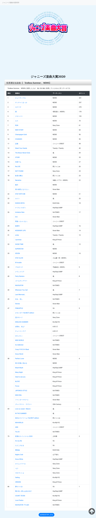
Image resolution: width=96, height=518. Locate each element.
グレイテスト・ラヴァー (23, 404)
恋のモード (19, 317)
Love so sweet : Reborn (23, 409)
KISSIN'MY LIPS (20, 230)
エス (16, 121)
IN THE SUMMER (20, 413)
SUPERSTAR (19, 249)
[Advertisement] (48, 61)
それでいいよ (19, 473)
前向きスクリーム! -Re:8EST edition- (27, 418)
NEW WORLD (19, 340)
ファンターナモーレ (22, 400)
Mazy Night (19, 372)
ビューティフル (20, 98)
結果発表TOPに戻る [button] (46, 515)
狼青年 (17, 226)
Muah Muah (19, 368)
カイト (17, 198)
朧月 (16, 185)
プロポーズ (19, 267)
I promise (18, 240)
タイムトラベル (20, 464)
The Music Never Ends (22, 153)
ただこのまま (19, 445)
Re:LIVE (17, 166)
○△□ (16, 468)
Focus (17, 386)
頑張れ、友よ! (20, 326)
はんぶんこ (19, 336)
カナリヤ (18, 107)
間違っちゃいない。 (22, 221)
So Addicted (19, 345)
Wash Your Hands (21, 148)
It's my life (18, 441)
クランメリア (19, 272)
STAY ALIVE (19, 258)
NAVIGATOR (19, 285)
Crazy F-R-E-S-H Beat (22, 349)
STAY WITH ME (20, 194)
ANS (16, 427)
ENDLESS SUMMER (21, 322)
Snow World (19, 354)
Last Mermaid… (20, 294)
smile (17, 235)
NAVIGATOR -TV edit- (22, 505)
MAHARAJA (19, 422)
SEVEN (17, 253)
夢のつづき (19, 486)
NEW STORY (19, 130)
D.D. (16, 217)
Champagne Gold (21, 134)
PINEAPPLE (19, 308)
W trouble (18, 262)
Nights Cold (19, 454)
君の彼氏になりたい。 (22, 189)
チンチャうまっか (21, 102)
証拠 (16, 144)
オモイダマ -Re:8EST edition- (24, 313)
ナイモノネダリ (20, 208)
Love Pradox (19, 500)
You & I (17, 432)
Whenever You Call (21, 290)
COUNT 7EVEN (20, 496)
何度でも (18, 162)
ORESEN (18, 482)
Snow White (19, 459)
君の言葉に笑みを (21, 363)
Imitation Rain (19, 212)
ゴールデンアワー (21, 281)
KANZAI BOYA (20, 203)
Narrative (18, 180)
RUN (16, 125)
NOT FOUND (19, 171)
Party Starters (19, 276)
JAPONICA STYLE (21, 390)
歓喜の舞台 (19, 176)
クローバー (19, 116)
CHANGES (18, 139)
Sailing (17, 477)
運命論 (17, 450)
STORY (17, 157)
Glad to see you (20, 377)
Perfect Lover (19, 358)
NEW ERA (18, 395)
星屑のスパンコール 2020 (23, 436)
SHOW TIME (19, 244)
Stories (17, 304)
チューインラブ (20, 331)
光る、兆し (19, 299)
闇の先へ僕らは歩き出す (23, 491)
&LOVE (17, 381)
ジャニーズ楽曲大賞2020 (10, 2)
